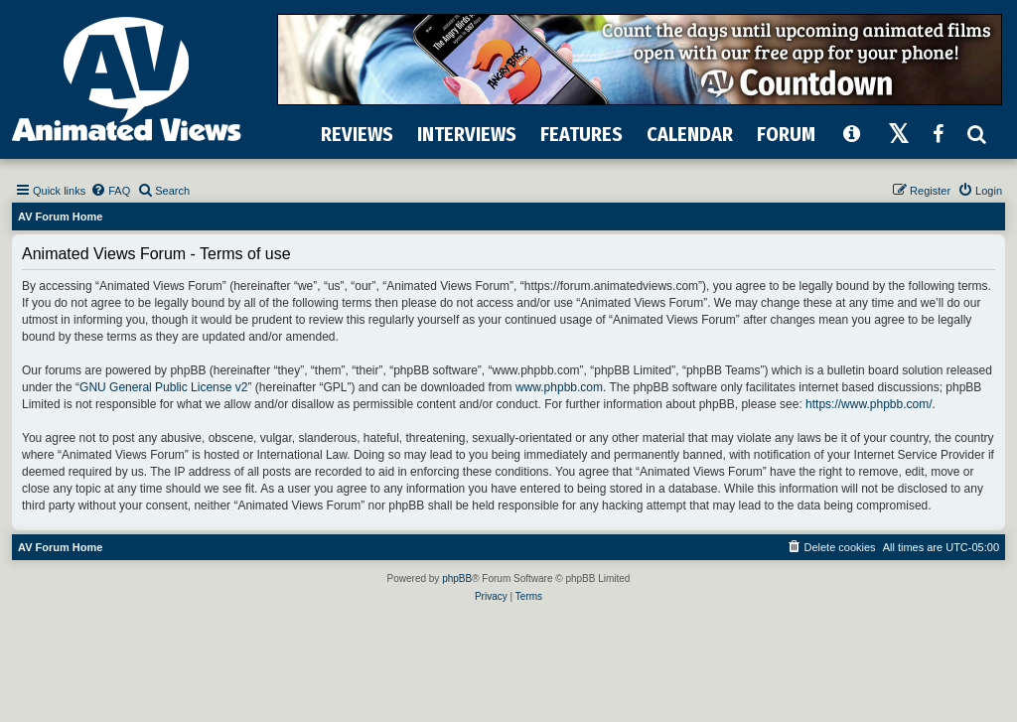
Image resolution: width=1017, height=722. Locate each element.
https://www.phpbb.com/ (868, 404)
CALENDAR (690, 134)
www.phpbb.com (559, 387)
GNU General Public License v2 (163, 387)
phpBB (457, 578)
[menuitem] (110, 191)
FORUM (786, 134)
